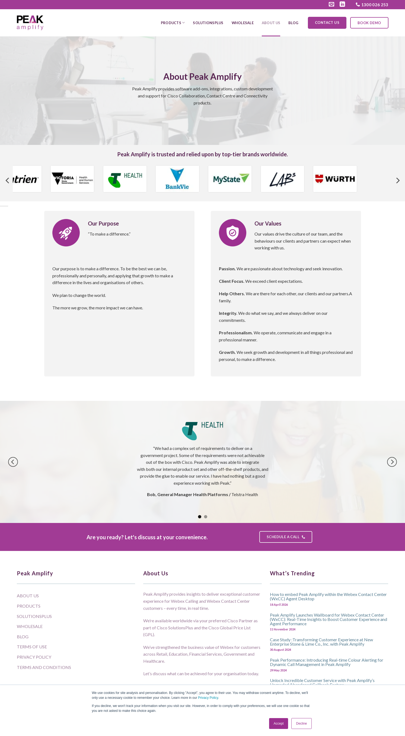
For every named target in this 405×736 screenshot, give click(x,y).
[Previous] (8, 180)
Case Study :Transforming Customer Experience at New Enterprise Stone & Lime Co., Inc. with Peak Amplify (321, 641)
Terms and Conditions (44, 667)
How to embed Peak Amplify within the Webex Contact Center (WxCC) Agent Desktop (328, 596)
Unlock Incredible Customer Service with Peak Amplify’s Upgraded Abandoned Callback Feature (322, 682)
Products (173, 22)
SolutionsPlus (208, 23)
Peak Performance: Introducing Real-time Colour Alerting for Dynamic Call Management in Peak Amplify (326, 662)
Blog (293, 23)
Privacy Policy (208, 698)
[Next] (397, 180)
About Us (271, 23)
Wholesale (243, 23)
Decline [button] (301, 723)
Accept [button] (279, 723)
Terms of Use (32, 646)
